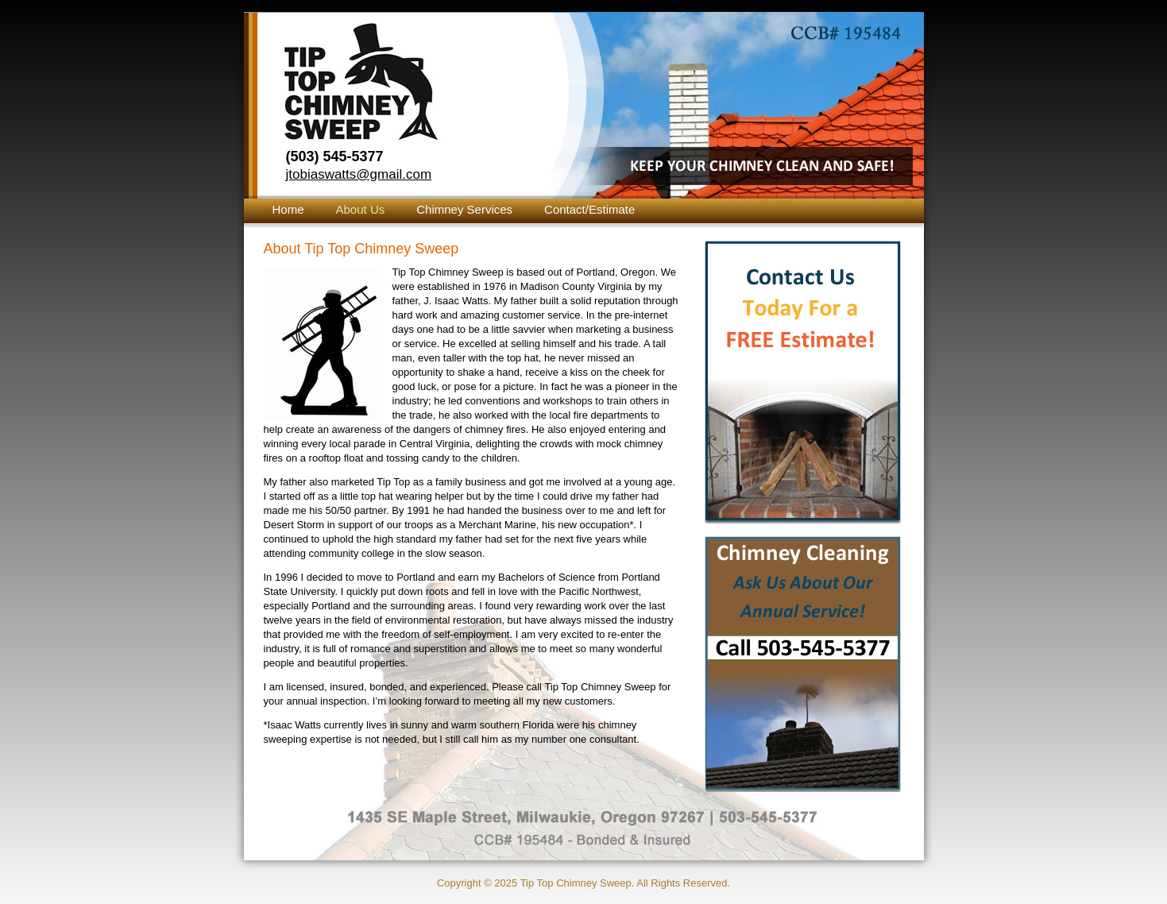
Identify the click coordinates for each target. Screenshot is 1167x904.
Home (288, 209)
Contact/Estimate (589, 209)
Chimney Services (464, 209)
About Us (360, 209)
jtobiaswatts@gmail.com (359, 174)
